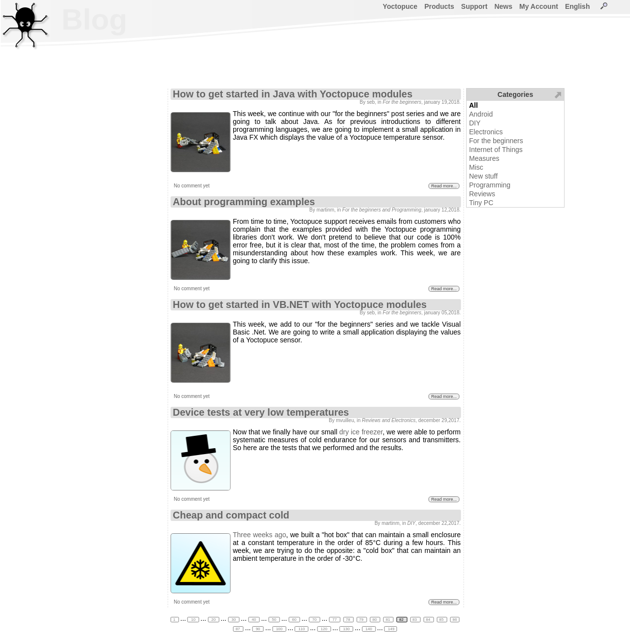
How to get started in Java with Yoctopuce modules (292, 94)
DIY (474, 123)
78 (348, 619)
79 (362, 619)
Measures (484, 158)
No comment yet (192, 185)
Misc (476, 167)
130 (346, 629)
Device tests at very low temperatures (261, 412)
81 (388, 619)
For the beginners (496, 141)
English (577, 6)
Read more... (444, 185)
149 (391, 629)
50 (274, 619)
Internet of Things (496, 149)
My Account (538, 6)
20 (213, 619)
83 (415, 619)
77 (334, 619)
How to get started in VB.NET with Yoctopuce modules (300, 304)
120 (323, 629)
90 (257, 629)
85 (441, 619)
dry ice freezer (360, 432)
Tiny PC (481, 203)
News (503, 6)
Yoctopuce (400, 6)
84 (428, 619)
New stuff (483, 176)
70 (314, 619)
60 (294, 619)
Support (474, 6)
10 (193, 619)
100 (279, 629)
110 (301, 629)
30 (233, 619)
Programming (489, 185)
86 (454, 619)
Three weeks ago (259, 535)
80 (375, 619)
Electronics (486, 132)
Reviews (482, 194)
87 (238, 629)
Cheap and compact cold (231, 515)
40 (254, 619)
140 (368, 629)
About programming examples (244, 201)
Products (439, 6)
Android (481, 114)
